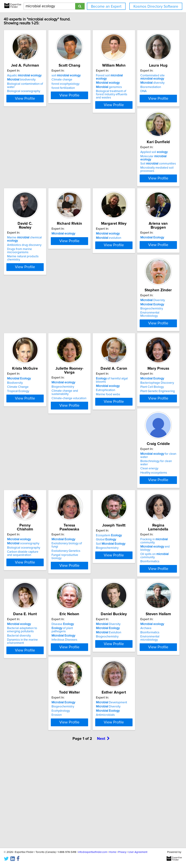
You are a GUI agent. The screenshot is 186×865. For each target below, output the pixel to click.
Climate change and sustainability (145, 353)
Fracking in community (38, 611)
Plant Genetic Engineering (87, 446)
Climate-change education (140, 357)
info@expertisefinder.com (92, 852)
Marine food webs (29, 446)
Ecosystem (136, 522)
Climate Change (80, 353)
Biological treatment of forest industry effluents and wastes (142, 93)
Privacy (122, 852)
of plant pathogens (141, 615)
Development (32, 788)
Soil (137, 531)
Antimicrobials (26, 801)
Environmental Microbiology (35, 357)
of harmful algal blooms (38, 434)
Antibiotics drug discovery (140, 175)
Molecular (88, 170)
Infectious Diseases (136, 624)
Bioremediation (27, 179)
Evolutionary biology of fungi (88, 526)
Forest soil (142, 79)
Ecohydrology (132, 708)
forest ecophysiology (84, 87)
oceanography (33, 526)
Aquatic (34, 79)
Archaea (75, 704)
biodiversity (31, 83)
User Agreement (137, 852)
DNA (20, 183)
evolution (82, 260)
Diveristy (29, 345)
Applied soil (83, 166)
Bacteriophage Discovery (86, 438)
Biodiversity (77, 349)
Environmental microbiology (88, 712)
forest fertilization (81, 91)
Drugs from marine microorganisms (135, 181)
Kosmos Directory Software (155, 6)
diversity (29, 175)
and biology (36, 615)
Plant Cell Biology (81, 442)
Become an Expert (106, 6)
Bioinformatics (26, 624)
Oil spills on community (38, 619)
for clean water (145, 434)
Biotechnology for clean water (143, 438)
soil (84, 79)
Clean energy (132, 442)
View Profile (39, 109)
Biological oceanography (33, 91)
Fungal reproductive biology (88, 535)
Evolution (29, 708)
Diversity (29, 700)
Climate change (80, 83)
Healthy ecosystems (136, 446)
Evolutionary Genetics (84, 531)
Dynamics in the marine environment (85, 629)
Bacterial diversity (81, 623)
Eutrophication (26, 442)
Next (103, 835)
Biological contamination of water (39, 87)
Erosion (128, 712)
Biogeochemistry (28, 353)
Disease (134, 611)
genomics (136, 87)
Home (112, 852)
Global (133, 526)
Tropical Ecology (81, 357)
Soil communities (87, 174)
